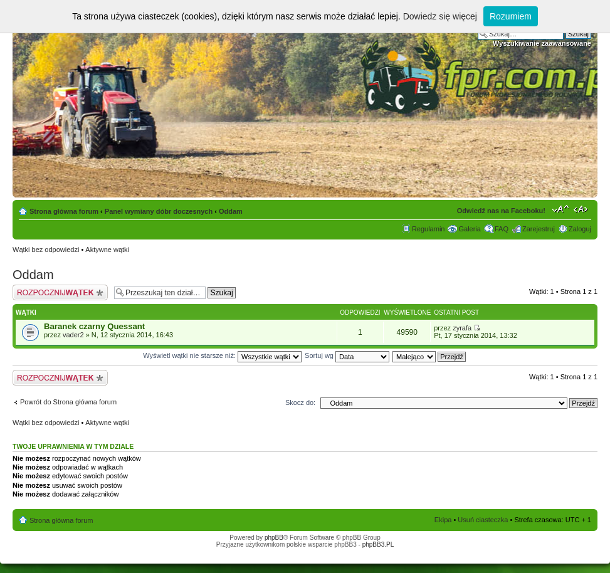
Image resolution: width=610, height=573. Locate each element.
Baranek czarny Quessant (94, 326)
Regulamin (428, 229)
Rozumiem (511, 16)
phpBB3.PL (378, 544)
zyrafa (462, 328)
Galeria (469, 229)
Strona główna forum (63, 211)
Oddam (231, 211)
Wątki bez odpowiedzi (46, 249)
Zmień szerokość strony (582, 208)
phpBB (274, 537)
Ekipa (443, 519)
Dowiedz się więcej (440, 16)
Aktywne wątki (107, 249)
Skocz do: (300, 402)
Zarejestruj (538, 229)
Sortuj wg (347, 355)
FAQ (501, 229)
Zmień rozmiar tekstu (561, 208)
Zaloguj (580, 229)
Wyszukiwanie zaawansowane (542, 43)
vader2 (73, 335)
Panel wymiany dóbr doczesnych (159, 211)
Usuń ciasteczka (483, 519)
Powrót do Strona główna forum (68, 402)
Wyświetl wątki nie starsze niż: (222, 355)
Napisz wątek (60, 292)
